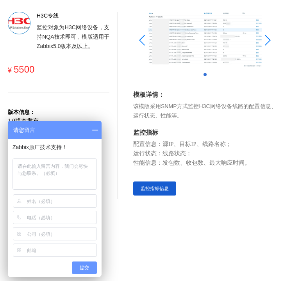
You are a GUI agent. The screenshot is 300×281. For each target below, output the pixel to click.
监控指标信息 (155, 188)
